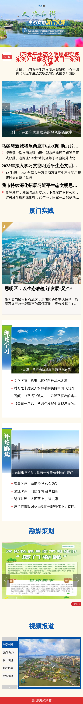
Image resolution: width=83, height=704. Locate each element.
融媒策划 (41, 531)
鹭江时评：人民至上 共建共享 (36, 499)
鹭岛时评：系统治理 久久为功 (36, 483)
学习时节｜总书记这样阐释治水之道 (40, 380)
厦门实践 (41, 210)
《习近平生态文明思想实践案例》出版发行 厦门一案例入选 (48, 59)
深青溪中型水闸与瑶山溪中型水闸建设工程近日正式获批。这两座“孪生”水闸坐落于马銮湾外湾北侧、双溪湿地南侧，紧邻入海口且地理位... (42, 158)
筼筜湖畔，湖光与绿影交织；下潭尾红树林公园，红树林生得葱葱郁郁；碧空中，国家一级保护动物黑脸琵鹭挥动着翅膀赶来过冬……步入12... (42, 198)
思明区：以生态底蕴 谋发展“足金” (39, 288)
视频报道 (41, 626)
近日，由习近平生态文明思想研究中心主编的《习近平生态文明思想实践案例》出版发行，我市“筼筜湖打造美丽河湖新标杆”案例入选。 (47, 71)
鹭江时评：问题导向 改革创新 (36, 491)
